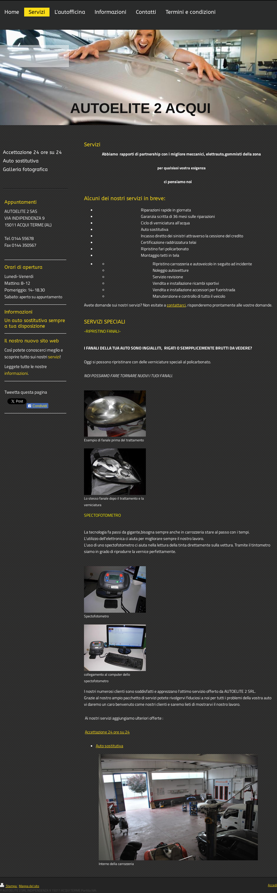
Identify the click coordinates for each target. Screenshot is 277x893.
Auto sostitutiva (109, 746)
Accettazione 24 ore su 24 (107, 732)
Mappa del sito (29, 886)
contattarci (176, 305)
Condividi (37, 406)
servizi (54, 356)
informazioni (16, 373)
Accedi (272, 885)
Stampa (8, 886)
